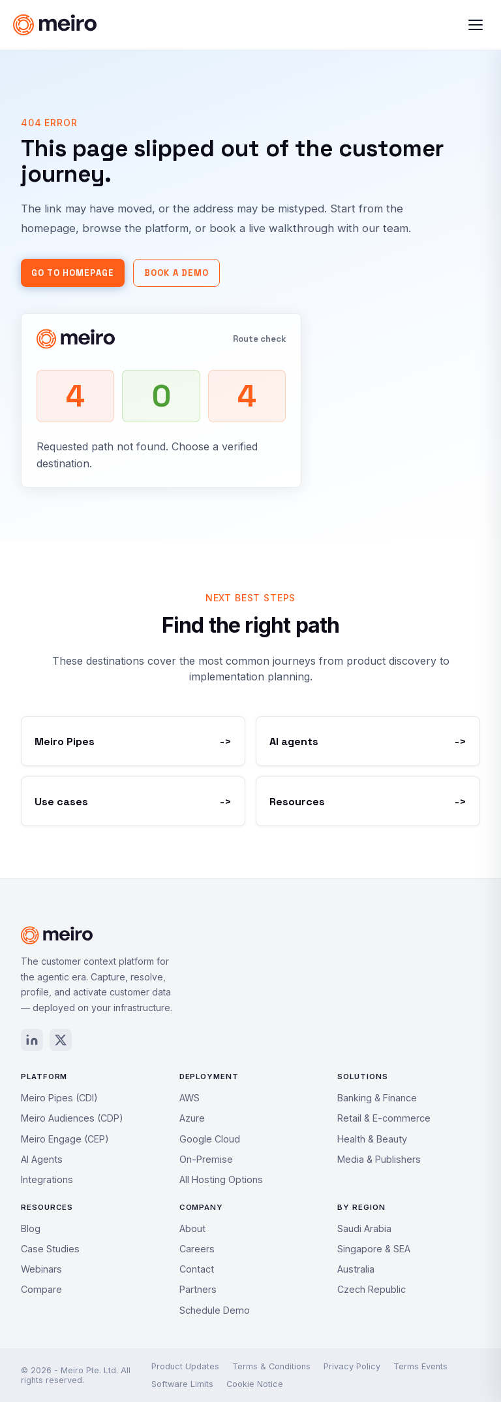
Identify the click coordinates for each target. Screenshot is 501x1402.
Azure (192, 1118)
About (192, 1228)
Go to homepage (72, 272)
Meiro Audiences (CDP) (72, 1118)
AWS (189, 1097)
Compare (41, 1289)
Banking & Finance (377, 1097)
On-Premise (206, 1159)
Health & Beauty (372, 1138)
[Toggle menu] (475, 24)
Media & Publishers (379, 1159)
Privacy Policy (352, 1366)
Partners (198, 1289)
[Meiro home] (141, 24)
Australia (355, 1269)
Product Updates (185, 1366)
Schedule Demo (214, 1310)
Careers (197, 1248)
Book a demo (176, 272)
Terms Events (420, 1366)
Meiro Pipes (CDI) (59, 1097)
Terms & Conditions (271, 1366)
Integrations (47, 1179)
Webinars (41, 1269)
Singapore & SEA (373, 1248)
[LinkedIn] (32, 1040)
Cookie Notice (254, 1384)
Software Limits (182, 1384)
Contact (196, 1269)
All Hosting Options (221, 1179)
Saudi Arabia (364, 1228)
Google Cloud (209, 1138)
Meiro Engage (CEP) (65, 1138)
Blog (30, 1228)
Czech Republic (371, 1289)
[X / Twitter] (61, 1040)
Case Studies (50, 1248)
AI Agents (42, 1159)
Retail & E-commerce (384, 1118)
